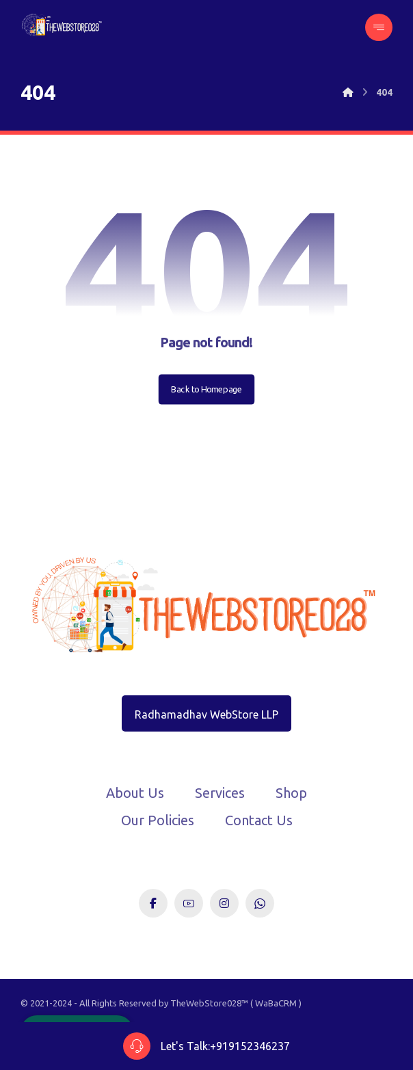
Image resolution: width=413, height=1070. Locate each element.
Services (220, 793)
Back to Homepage (206, 389)
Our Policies (157, 820)
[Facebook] (153, 903)
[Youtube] (188, 903)
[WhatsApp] (259, 903)
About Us (135, 793)
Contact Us (259, 820)
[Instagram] (224, 903)
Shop (291, 793)
